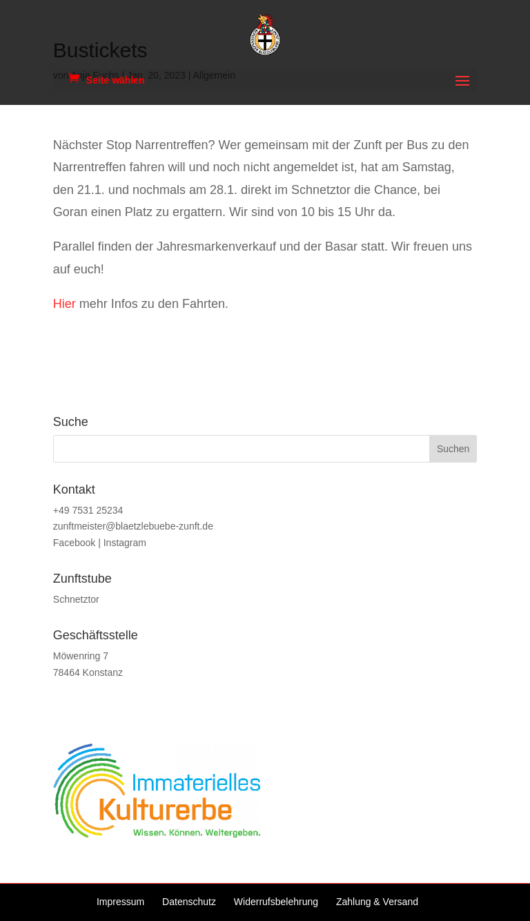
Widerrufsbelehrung (276, 901)
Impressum (120, 901)
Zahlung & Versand (377, 901)
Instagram (125, 542)
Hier (64, 304)
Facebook (74, 542)
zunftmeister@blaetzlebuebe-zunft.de (133, 526)
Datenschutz (189, 901)
